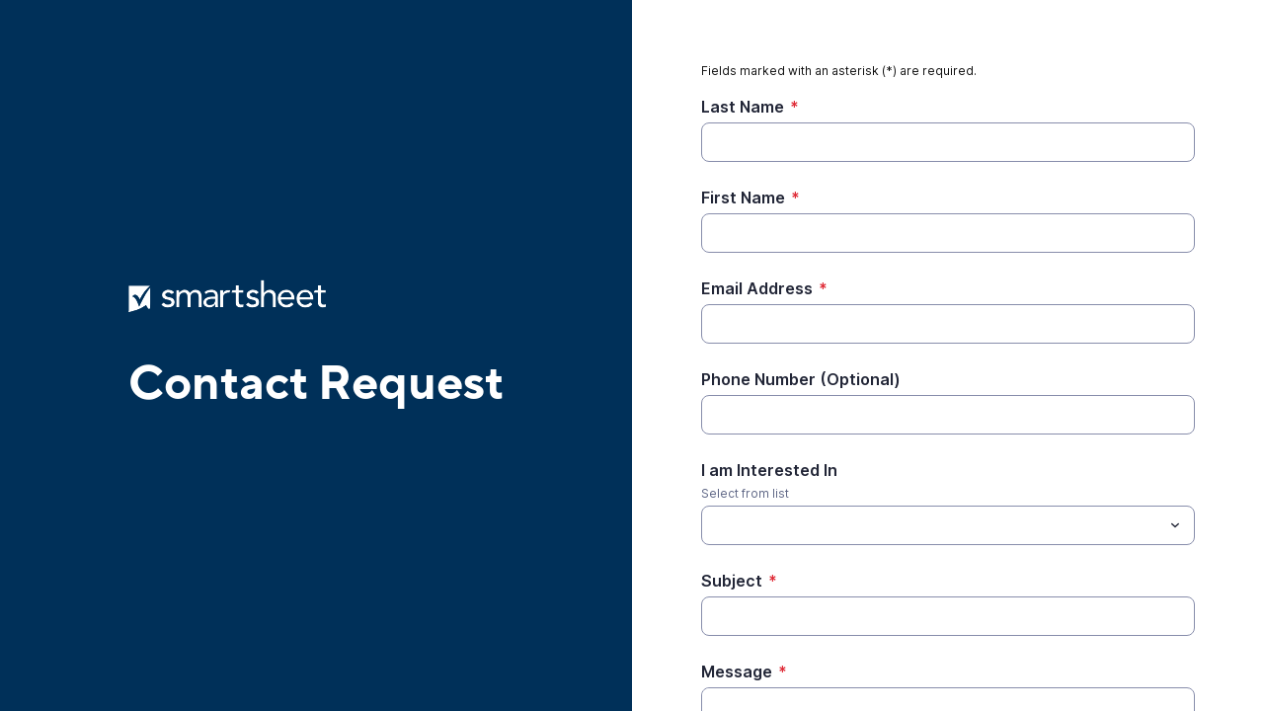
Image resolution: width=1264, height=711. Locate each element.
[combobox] (948, 525)
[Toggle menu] (1175, 525)
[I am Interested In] (931, 525)
